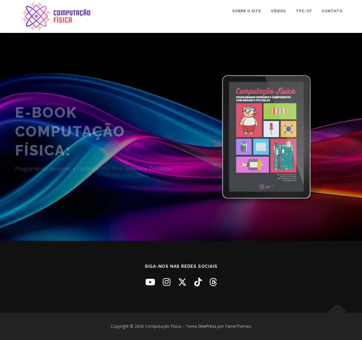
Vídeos (278, 11)
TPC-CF (304, 11)
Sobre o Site (246, 11)
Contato (332, 11)
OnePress (207, 326)
